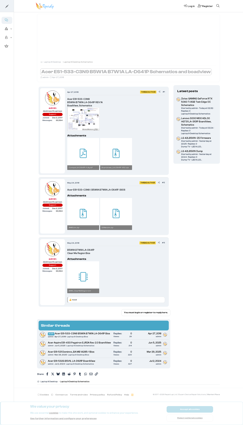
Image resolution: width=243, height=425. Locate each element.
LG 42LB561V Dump (192, 151)
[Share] (159, 92)
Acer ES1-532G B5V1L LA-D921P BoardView (71, 361)
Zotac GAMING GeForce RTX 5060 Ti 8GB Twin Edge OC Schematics (196, 102)
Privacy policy (97, 395)
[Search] (217, 6)
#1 (164, 92)
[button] (11, 29)
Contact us (61, 395)
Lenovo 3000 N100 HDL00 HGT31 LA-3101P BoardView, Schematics (196, 121)
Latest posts (187, 91)
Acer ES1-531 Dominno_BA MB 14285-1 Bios (71, 352)
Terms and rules (79, 395)
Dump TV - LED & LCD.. (191, 146)
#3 (163, 243)
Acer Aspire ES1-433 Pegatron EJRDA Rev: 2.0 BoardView (79, 342)
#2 (163, 182)
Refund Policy (114, 395)
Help (126, 395)
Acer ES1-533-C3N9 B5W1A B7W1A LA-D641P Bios (82, 333)
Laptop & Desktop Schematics (80, 346)
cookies (53, 413)
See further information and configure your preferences (63, 418)
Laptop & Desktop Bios (77, 337)
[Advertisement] (128, 38)
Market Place (213, 395)
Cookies (43, 395)
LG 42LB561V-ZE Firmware (196, 138)
